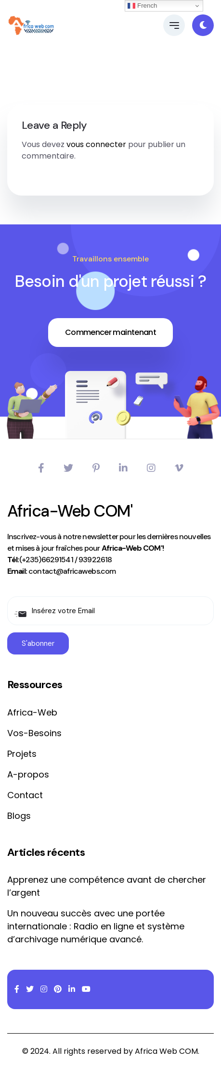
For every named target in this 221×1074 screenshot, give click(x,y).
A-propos (28, 774)
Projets (22, 754)
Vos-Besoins (34, 733)
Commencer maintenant (110, 332)
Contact (25, 795)
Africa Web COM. (167, 1051)
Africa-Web (32, 712)
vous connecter (96, 144)
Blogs (19, 816)
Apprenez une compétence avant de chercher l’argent (106, 886)
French (142, 6)
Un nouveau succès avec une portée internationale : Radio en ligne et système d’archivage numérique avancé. (95, 926)
